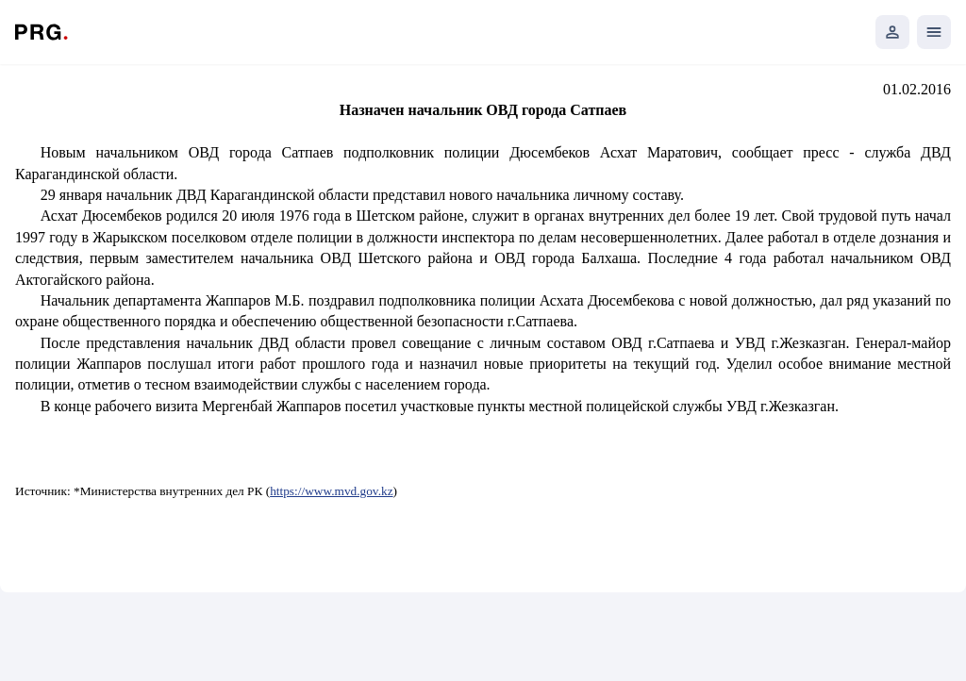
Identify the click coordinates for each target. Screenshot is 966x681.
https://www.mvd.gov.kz (331, 491)
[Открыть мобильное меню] (934, 32)
